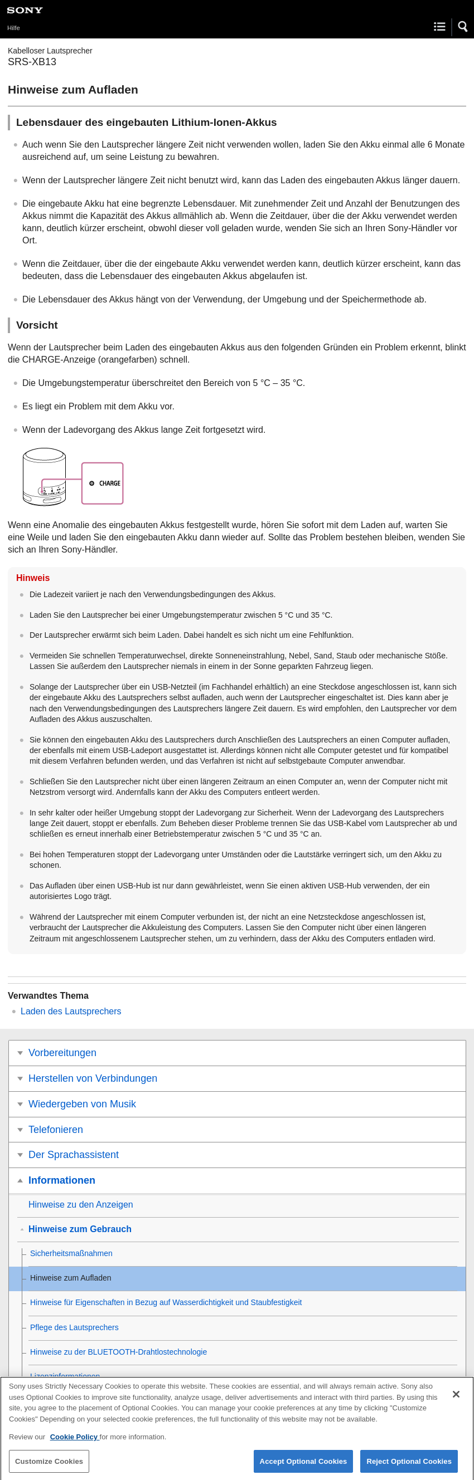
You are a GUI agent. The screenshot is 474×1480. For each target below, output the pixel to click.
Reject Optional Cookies (409, 1466)
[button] (463, 27)
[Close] (456, 1398)
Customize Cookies (49, 1466)
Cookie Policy (75, 1441)
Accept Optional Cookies (303, 1466)
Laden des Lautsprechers (71, 1011)
